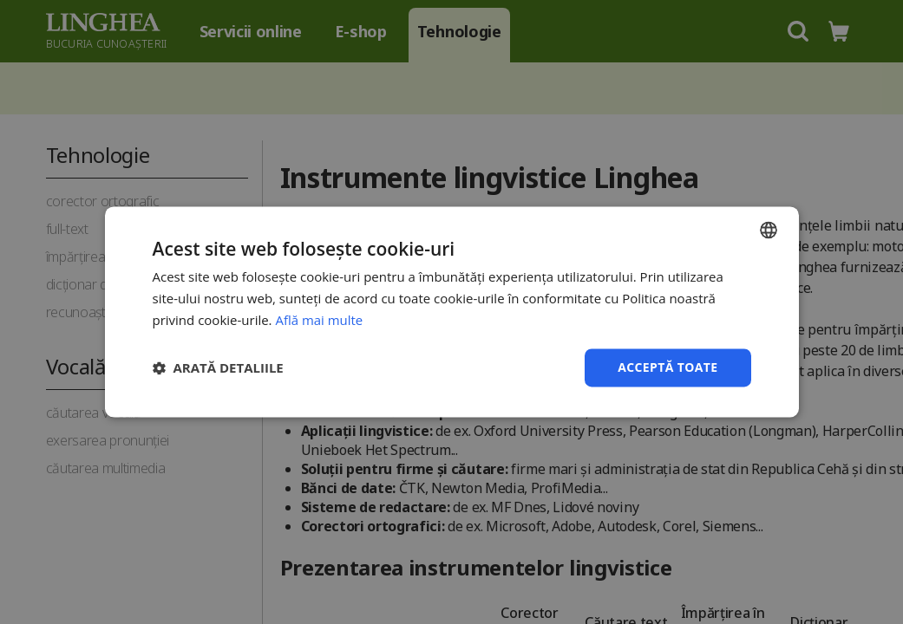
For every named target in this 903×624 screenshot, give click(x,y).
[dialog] (451, 312)
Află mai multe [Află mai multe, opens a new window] (319, 319)
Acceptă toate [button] (668, 367)
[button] (218, 367)
